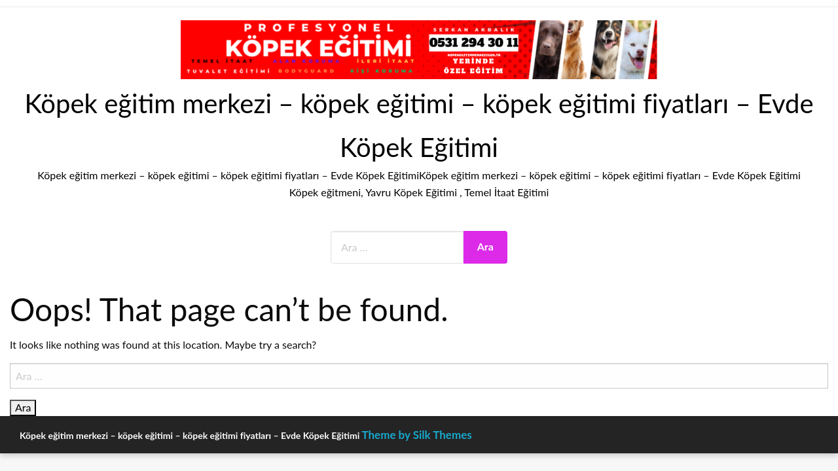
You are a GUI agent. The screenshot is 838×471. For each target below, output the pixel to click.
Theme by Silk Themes (416, 435)
